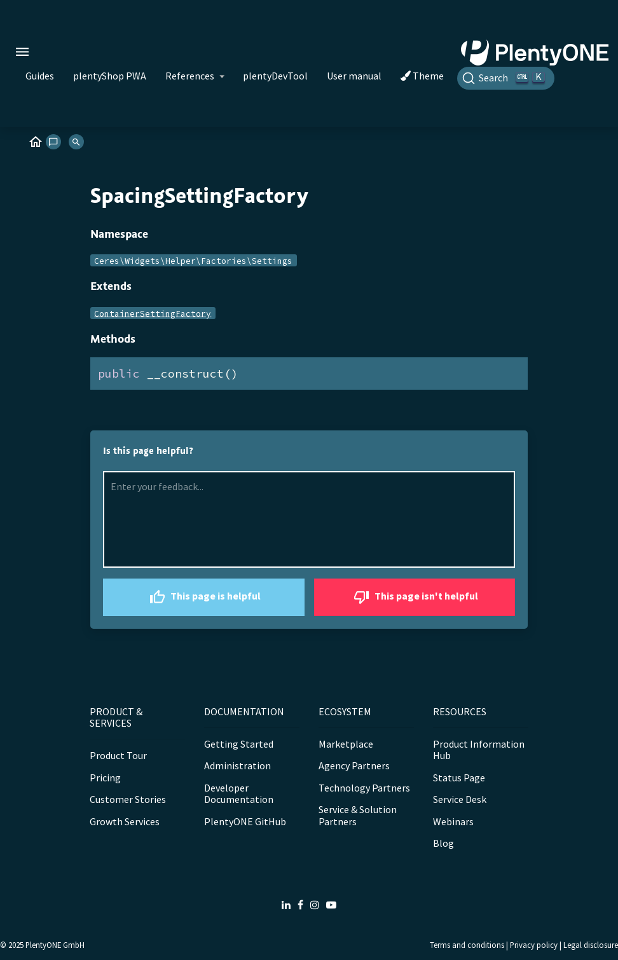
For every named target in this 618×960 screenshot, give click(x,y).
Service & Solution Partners (358, 815)
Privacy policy (534, 945)
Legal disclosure (590, 945)
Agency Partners (354, 765)
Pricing (105, 777)
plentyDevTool (275, 75)
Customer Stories (128, 799)
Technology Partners (364, 787)
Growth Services (125, 821)
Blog (443, 843)
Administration (237, 765)
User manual (354, 75)
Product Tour (118, 755)
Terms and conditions (467, 945)
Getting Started (238, 743)
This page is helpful (203, 597)
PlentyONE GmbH (55, 945)
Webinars (453, 821)
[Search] (505, 78)
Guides (39, 75)
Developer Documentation (238, 793)
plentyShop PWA (109, 75)
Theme (422, 75)
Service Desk (459, 799)
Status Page (459, 777)
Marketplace (346, 743)
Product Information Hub (479, 749)
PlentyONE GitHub (245, 821)
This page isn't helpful (414, 597)
